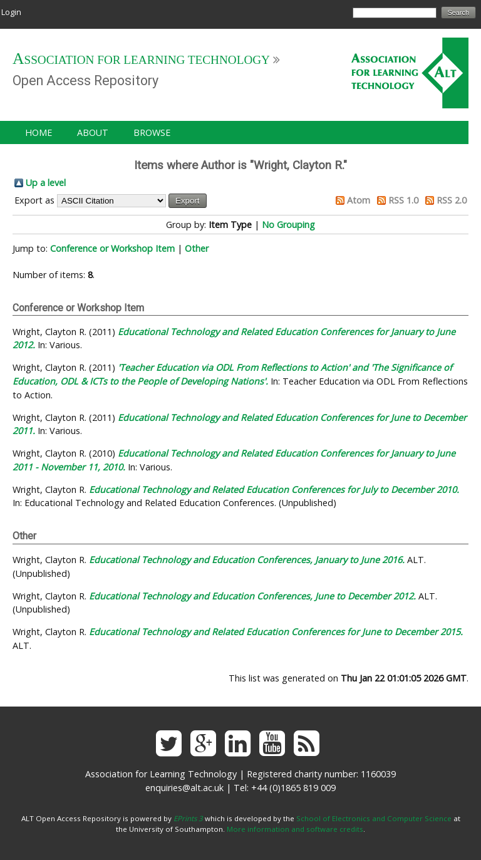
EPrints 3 (188, 818)
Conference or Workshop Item (112, 248)
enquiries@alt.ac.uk (184, 788)
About (92, 132)
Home (38, 132)
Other (197, 248)
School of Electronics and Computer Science (374, 818)
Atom (358, 200)
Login (11, 12)
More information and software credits (295, 829)
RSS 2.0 (452, 200)
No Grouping (288, 225)
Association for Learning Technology (141, 59)
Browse (151, 132)
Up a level (46, 183)
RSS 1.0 (403, 200)
